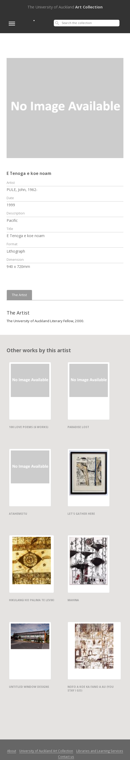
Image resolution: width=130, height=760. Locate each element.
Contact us (66, 756)
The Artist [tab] (19, 295)
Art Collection (65, 6)
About (11, 751)
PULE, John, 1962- (22, 189)
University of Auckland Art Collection (46, 751)
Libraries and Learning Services (99, 751)
